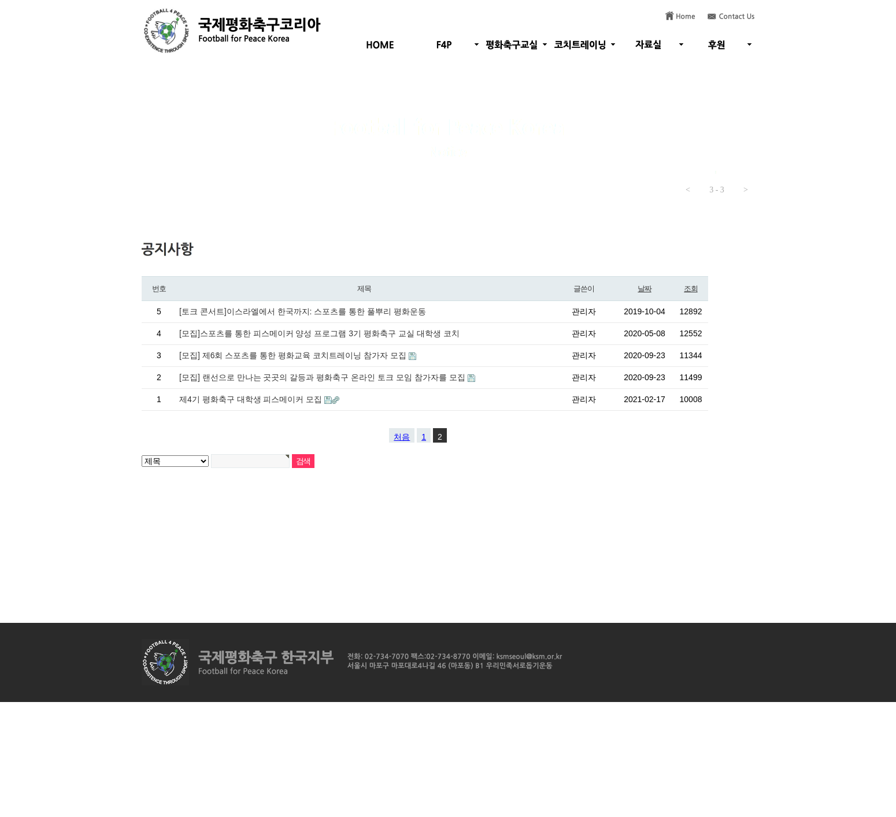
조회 (690, 288)
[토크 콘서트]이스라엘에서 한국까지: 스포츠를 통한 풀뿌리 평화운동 (302, 311)
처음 (402, 436)
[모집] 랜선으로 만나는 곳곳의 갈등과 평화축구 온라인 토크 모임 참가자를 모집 (323, 377)
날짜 (644, 288)
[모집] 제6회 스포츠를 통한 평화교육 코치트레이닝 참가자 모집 (294, 355)
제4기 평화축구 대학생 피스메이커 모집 (251, 399)
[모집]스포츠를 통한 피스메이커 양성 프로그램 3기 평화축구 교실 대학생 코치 (319, 333)
